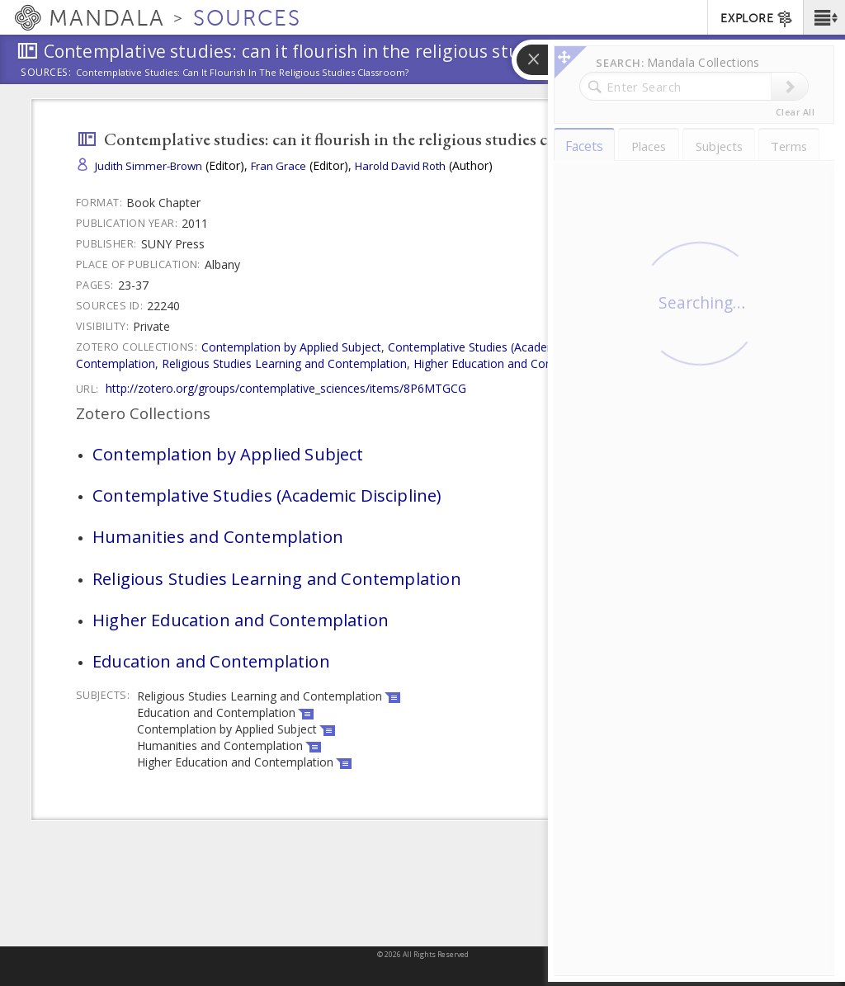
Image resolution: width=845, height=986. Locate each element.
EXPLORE (757, 19)
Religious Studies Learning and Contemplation (284, 363)
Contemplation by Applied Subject (291, 347)
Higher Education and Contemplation (511, 363)
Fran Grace (278, 165)
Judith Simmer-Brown (148, 165)
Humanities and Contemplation (217, 536)
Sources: (46, 73)
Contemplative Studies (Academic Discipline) (506, 347)
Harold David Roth (400, 165)
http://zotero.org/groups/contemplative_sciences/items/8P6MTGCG (286, 388)
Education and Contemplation (695, 363)
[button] (824, 17)
